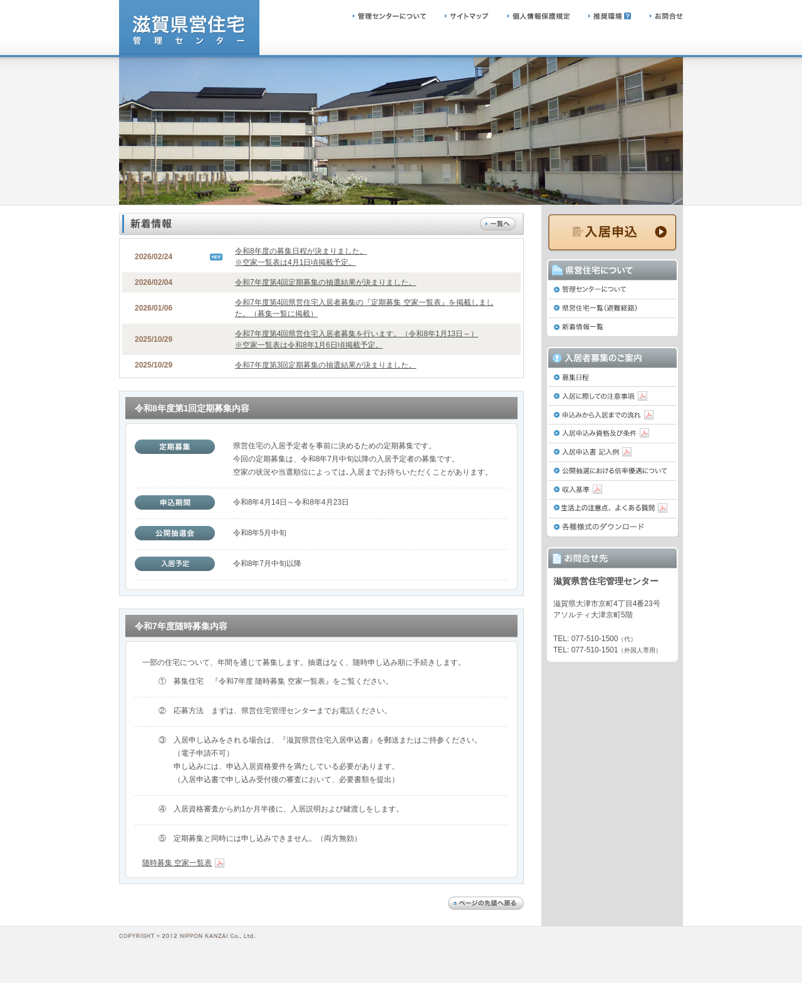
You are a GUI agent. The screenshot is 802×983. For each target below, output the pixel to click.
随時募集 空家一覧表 (183, 862)
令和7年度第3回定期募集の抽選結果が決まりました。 (325, 365)
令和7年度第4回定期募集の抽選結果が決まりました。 (325, 282)
